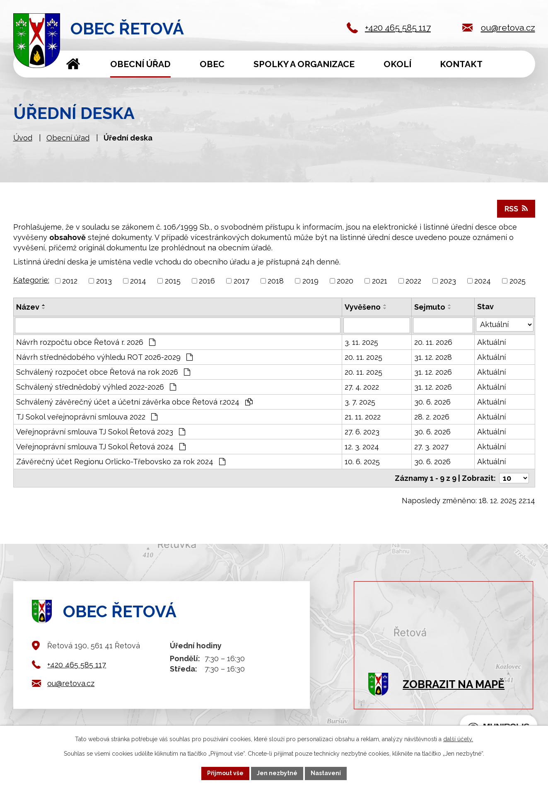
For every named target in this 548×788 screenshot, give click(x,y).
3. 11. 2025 (361, 342)
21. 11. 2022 (363, 416)
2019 (310, 280)
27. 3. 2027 (431, 446)
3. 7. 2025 (360, 402)
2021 (379, 280)
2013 (104, 280)
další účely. (458, 739)
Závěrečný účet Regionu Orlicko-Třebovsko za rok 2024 (120, 461)
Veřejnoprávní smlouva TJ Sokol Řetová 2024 (101, 446)
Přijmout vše (225, 773)
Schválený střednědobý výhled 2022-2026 (96, 387)
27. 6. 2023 (362, 431)
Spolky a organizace (304, 64)
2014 (138, 280)
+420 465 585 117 (398, 27)
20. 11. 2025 (363, 357)
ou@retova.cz (508, 27)
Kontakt (461, 64)
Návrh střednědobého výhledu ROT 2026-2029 (104, 357)
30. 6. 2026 (432, 402)
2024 (482, 280)
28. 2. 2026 (431, 416)
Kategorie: (31, 280)
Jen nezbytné (277, 773)
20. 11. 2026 (433, 342)
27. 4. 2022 (362, 387)
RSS (516, 208)
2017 (241, 280)
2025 (517, 280)
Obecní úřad (140, 64)
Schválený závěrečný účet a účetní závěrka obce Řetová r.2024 (134, 402)
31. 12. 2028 (433, 357)
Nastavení (326, 773)
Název (27, 307)
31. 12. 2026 (433, 372)
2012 (69, 280)
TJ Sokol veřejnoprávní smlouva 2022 (86, 416)
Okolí (397, 64)
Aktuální (491, 342)
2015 (173, 280)
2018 (276, 280)
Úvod (73, 64)
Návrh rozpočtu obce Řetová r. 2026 (85, 342)
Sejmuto (429, 307)
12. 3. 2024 (362, 446)
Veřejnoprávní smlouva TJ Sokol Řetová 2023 (100, 431)
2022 (413, 280)
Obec (212, 64)
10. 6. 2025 (362, 461)
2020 (345, 280)
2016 (207, 280)
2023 (448, 280)
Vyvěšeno (363, 307)
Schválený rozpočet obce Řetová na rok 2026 (103, 372)
